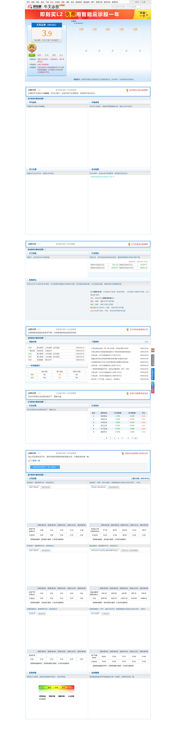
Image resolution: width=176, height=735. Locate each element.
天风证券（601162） (46, 25)
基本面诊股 (133, 55)
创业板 (57, 2)
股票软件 (115, 2)
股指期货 (79, 2)
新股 (63, 2)
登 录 (137, 2)
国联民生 (104, 432)
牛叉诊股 (54, 7)
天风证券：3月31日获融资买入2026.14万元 (106, 372)
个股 (47, 2)
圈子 (93, 2)
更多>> (147, 342)
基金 (42, 2)
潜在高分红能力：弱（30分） (45, 467)
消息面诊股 (106, 55)
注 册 (143, 2)
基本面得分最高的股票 (36, 475)
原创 (72, 2)
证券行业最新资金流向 (139, 393)
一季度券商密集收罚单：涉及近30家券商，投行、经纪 (110, 369)
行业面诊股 (120, 55)
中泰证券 (104, 422)
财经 (37, 2)
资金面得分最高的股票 (36, 249)
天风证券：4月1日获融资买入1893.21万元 (106, 365)
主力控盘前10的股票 (139, 244)
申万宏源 (104, 429)
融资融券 (86, 2)
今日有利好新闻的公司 (139, 329)
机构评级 (32, 673)
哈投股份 (104, 416)
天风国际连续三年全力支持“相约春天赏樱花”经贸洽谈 (110, 362)
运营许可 (105, 732)
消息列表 (32, 342)
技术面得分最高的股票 (36, 99)
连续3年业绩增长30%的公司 (136, 453)
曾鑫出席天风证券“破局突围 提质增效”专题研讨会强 (109, 359)
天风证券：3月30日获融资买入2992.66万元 (106, 376)
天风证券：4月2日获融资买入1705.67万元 (106, 355)
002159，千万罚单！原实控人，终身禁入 (105, 379)
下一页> (134, 438)
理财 (67, 2)
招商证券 (104, 419)
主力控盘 (32, 253)
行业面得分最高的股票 (36, 402)
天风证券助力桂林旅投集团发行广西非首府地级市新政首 (111, 352)
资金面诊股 (92, 55)
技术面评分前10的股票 (138, 90)
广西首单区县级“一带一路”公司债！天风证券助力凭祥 (110, 348)
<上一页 (100, 438)
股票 (33, 2)
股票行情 (99, 2)
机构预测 (95, 673)
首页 (28, 2)
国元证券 (104, 425)
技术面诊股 (79, 55)
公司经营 (32, 478)
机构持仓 (32, 280)
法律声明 (95, 732)
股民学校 (107, 2)
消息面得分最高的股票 (36, 338)
